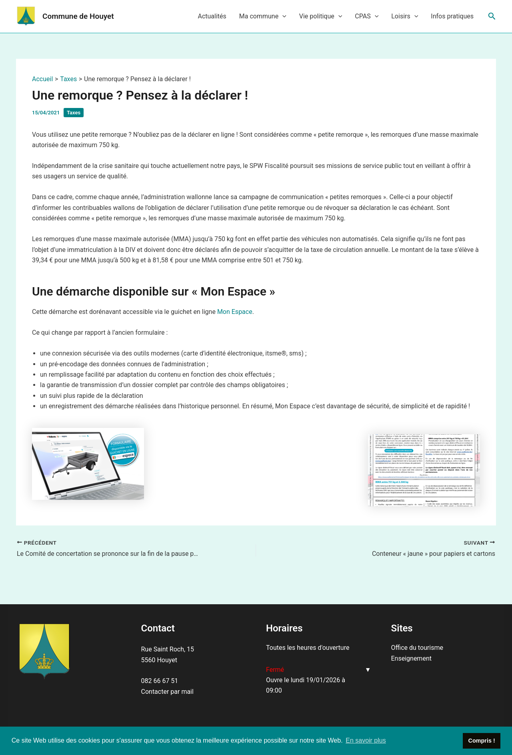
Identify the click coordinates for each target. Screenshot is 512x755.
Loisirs (404, 16)
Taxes (73, 113)
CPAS (366, 16)
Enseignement (411, 658)
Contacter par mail (167, 691)
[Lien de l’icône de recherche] (492, 16)
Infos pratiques (452, 16)
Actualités (212, 16)
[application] (282, 16)
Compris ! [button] (481, 740)
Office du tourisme (417, 647)
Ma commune (262, 16)
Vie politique (320, 16)
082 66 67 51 (159, 681)
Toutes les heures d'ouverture (307, 647)
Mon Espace (234, 312)
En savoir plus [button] (366, 740)
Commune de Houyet (78, 16)
